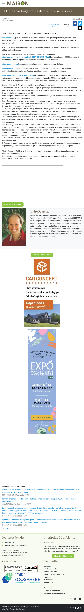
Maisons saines (77, 19)
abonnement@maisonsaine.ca (15, 545)
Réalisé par (70, 608)
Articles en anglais (51, 569)
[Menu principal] (3, 3)
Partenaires (48, 580)
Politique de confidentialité (54, 593)
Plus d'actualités (8, 528)
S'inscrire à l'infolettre (42, 255)
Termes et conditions (52, 591)
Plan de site (48, 588)
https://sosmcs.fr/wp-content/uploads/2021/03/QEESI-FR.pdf (26, 57)
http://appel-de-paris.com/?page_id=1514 (18, 75)
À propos (47, 566)
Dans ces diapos (8, 38)
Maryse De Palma (50, 572)
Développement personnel (54, 574)
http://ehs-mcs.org (9, 68)
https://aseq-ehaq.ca (10, 64)
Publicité (47, 577)
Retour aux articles (13, 204)
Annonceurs (48, 582)
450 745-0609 (10, 542)
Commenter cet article (53, 26)
